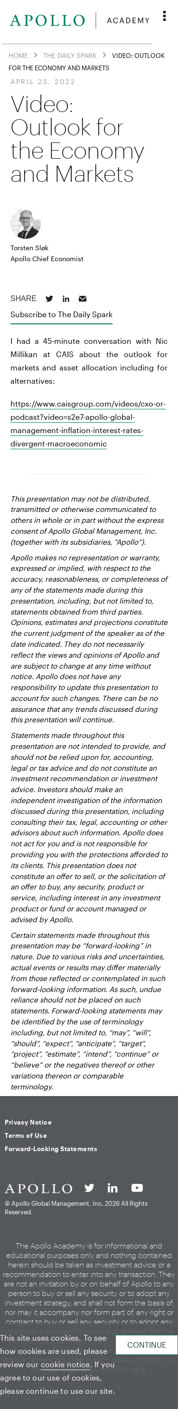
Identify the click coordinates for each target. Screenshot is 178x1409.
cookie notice (65, 1364)
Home (18, 55)
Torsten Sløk (29, 248)
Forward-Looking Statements (51, 1149)
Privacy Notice (28, 1122)
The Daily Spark (70, 55)
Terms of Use (26, 1135)
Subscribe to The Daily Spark (61, 314)
